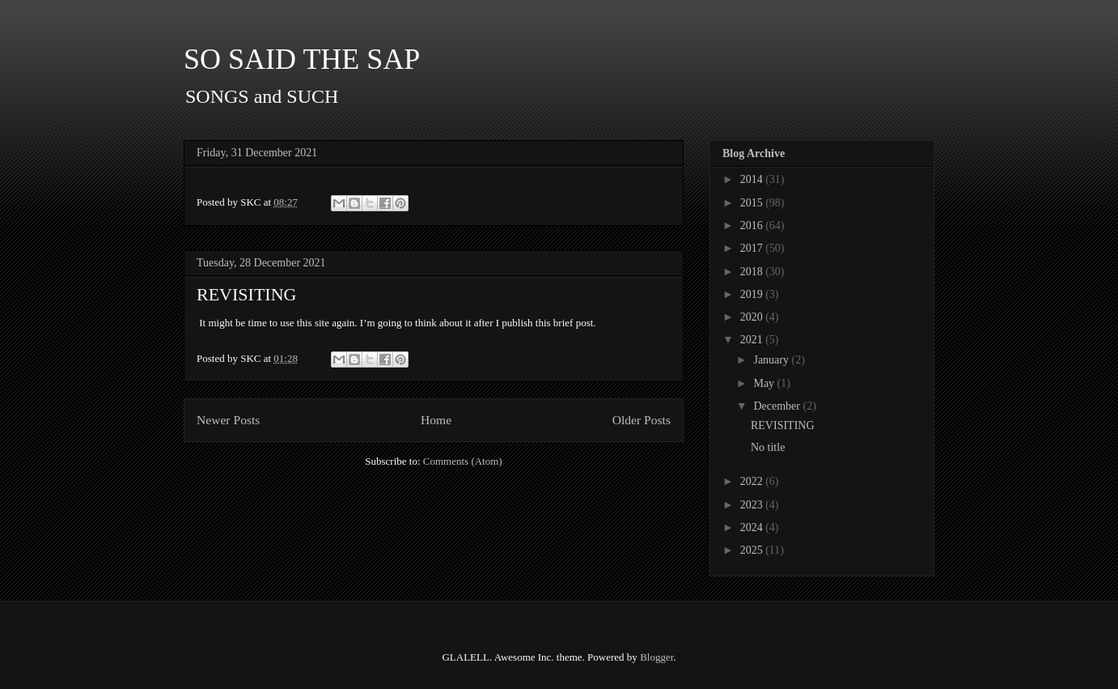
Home (436, 420)
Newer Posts (228, 420)
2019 (753, 294)
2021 (753, 340)
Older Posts (641, 420)
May (765, 383)
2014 (753, 179)
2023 (753, 505)
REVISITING (246, 294)
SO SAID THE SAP (302, 59)
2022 (753, 481)
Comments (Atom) (462, 461)
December (778, 406)
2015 (753, 203)
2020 (753, 317)
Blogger (656, 657)
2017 (753, 248)
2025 (753, 550)
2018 (753, 272)
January (772, 360)
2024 (753, 527)
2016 (753, 225)
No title (768, 447)
